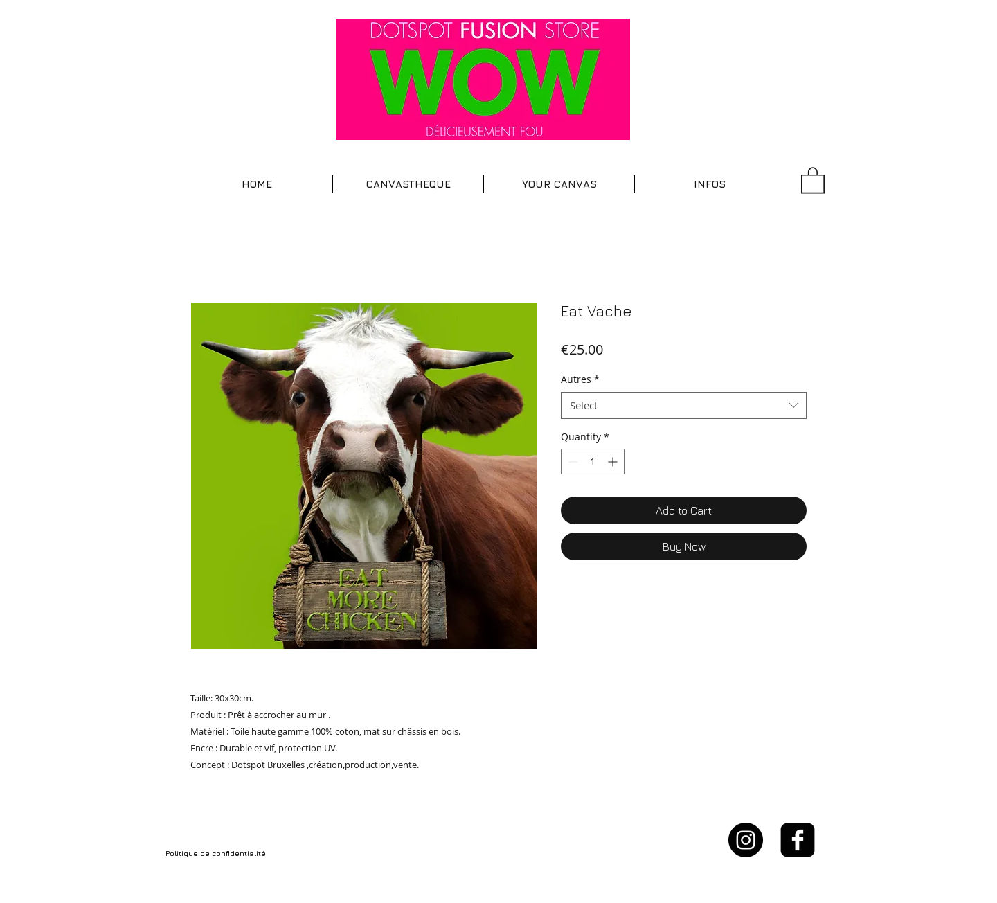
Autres (580, 379)
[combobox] (684, 405)
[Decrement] (571, 461)
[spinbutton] (592, 461)
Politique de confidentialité (215, 853)
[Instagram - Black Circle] (745, 840)
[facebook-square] (797, 840)
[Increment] (613, 461)
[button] (408, 184)
